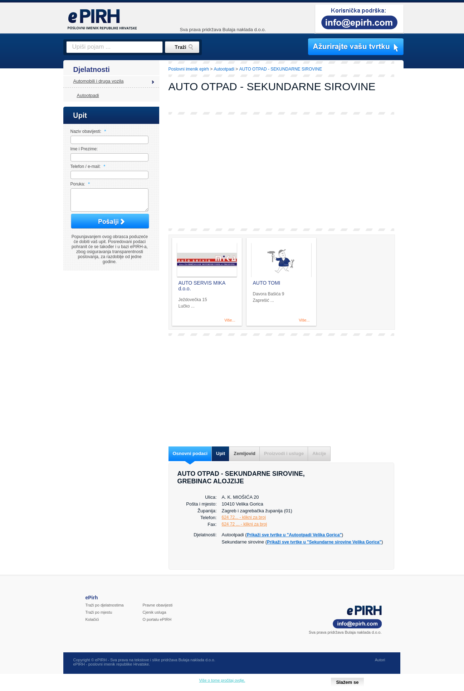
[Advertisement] (281, 171)
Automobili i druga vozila (98, 81)
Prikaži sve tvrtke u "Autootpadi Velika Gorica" (294, 534)
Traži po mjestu (99, 612)
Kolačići (92, 619)
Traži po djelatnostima (105, 605)
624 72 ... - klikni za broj (244, 524)
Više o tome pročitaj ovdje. (222, 680)
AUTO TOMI (266, 283)
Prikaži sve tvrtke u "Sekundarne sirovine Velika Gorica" (324, 542)
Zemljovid (244, 453)
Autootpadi (88, 95)
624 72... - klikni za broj (244, 517)
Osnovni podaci (190, 453)
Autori (380, 660)
